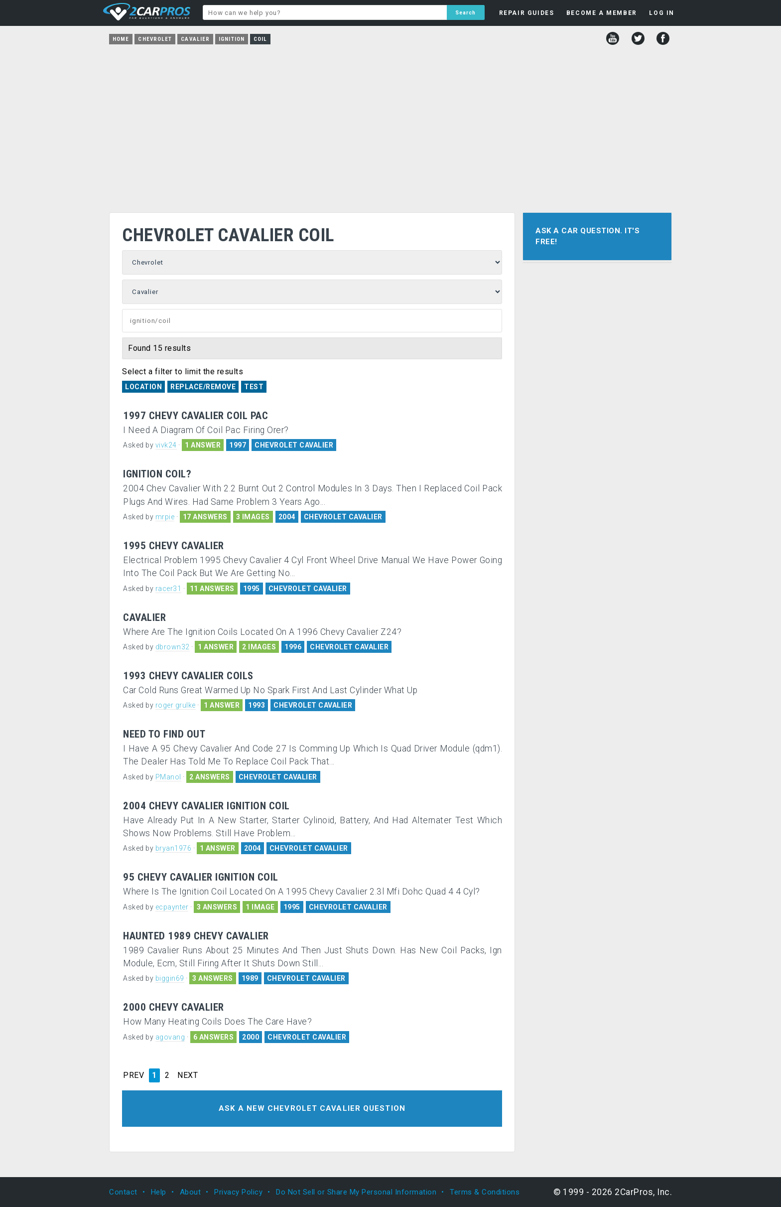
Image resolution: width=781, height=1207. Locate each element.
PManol (168, 777)
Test (253, 387)
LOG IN (661, 12)
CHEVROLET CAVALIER (294, 445)
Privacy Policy (238, 1192)
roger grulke (175, 705)
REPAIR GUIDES (526, 12)
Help (158, 1192)
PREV (133, 1075)
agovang (170, 1037)
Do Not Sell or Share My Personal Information (356, 1192)
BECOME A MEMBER (601, 12)
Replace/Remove (203, 387)
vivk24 (166, 445)
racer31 (168, 589)
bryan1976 (173, 848)
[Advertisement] (390, 125)
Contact (123, 1192)
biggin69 (169, 978)
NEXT (187, 1075)
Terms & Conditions (485, 1192)
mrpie (165, 517)
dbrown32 (172, 647)
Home (121, 39)
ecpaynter (172, 907)
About (190, 1192)
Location (143, 387)
